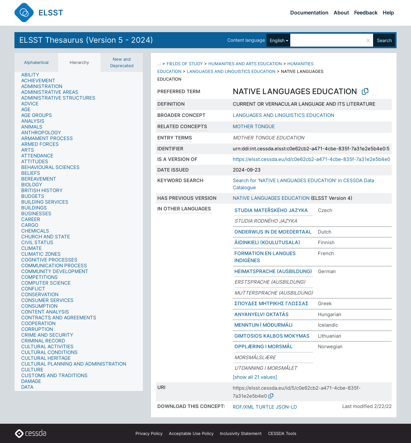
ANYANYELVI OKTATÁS (261, 314)
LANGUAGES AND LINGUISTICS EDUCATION (231, 71)
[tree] (78, 231)
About (341, 12)
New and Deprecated (122, 62)
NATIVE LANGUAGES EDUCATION (271, 198)
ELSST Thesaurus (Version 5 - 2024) (86, 40)
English (277, 40)
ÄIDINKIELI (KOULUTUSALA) (267, 242)
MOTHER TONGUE (254, 126)
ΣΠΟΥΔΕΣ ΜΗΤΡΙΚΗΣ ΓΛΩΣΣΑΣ (271, 303)
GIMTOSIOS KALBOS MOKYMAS (272, 336)
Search (384, 40)
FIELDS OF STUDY (185, 63)
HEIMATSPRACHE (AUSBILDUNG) (273, 271)
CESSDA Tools (282, 433)
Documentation (309, 12)
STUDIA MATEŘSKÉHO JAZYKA (271, 210)
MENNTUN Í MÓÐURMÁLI (263, 325)
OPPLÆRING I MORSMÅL (263, 346)
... (159, 63)
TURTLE (265, 407)
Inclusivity (241, 433)
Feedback (366, 12)
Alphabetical (36, 62)
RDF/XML (243, 407)
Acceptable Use (191, 433)
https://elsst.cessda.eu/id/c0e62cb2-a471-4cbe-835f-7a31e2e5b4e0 (311, 159)
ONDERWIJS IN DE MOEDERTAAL (272, 232)
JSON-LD (286, 407)
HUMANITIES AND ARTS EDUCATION (245, 63)
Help (388, 12)
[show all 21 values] (255, 377)
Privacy (149, 433)
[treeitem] (33, 75)
